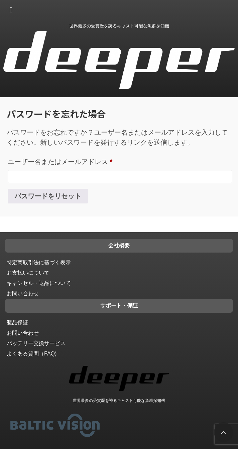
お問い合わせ (23, 293)
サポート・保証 (119, 305)
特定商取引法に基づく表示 (39, 262)
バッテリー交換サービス (36, 343)
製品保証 (17, 322)
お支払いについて (28, 273)
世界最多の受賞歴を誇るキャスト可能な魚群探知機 (119, 400)
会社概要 (119, 245)
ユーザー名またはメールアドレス (60, 161)
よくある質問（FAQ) (31, 353)
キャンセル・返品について (39, 283)
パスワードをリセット (47, 196)
